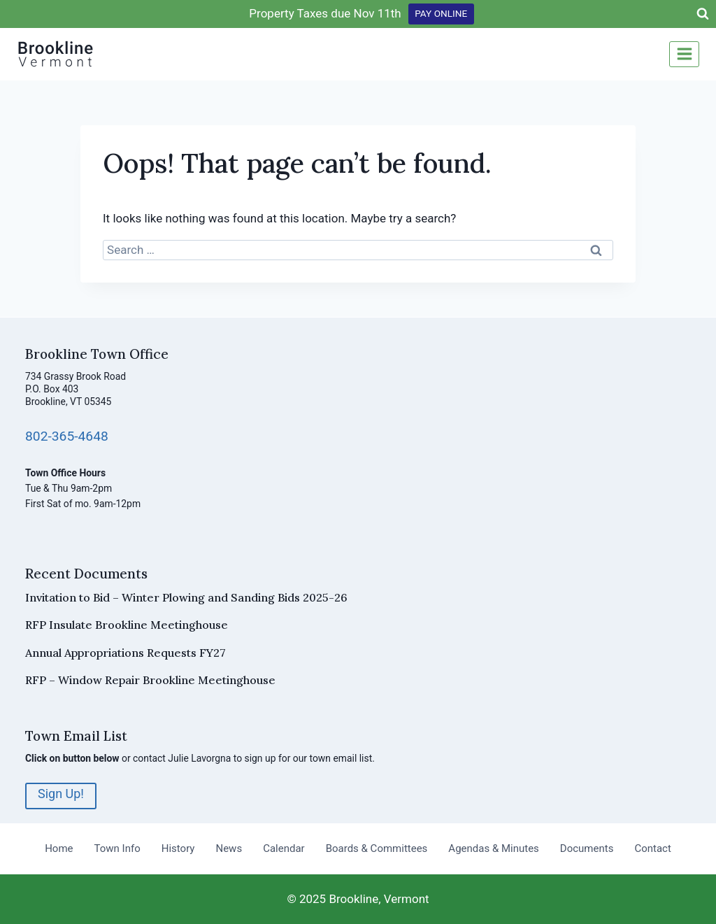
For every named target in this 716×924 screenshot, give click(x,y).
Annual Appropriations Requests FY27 (125, 653)
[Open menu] (684, 54)
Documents (587, 848)
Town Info (117, 848)
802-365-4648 (66, 436)
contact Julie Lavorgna (182, 758)
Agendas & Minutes (493, 848)
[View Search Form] (702, 14)
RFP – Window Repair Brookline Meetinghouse (150, 680)
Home (59, 848)
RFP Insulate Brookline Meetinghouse (126, 625)
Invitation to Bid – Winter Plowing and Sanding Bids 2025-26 (186, 597)
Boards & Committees (377, 848)
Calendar (284, 848)
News (228, 848)
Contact (652, 848)
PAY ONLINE (441, 13)
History (178, 848)
